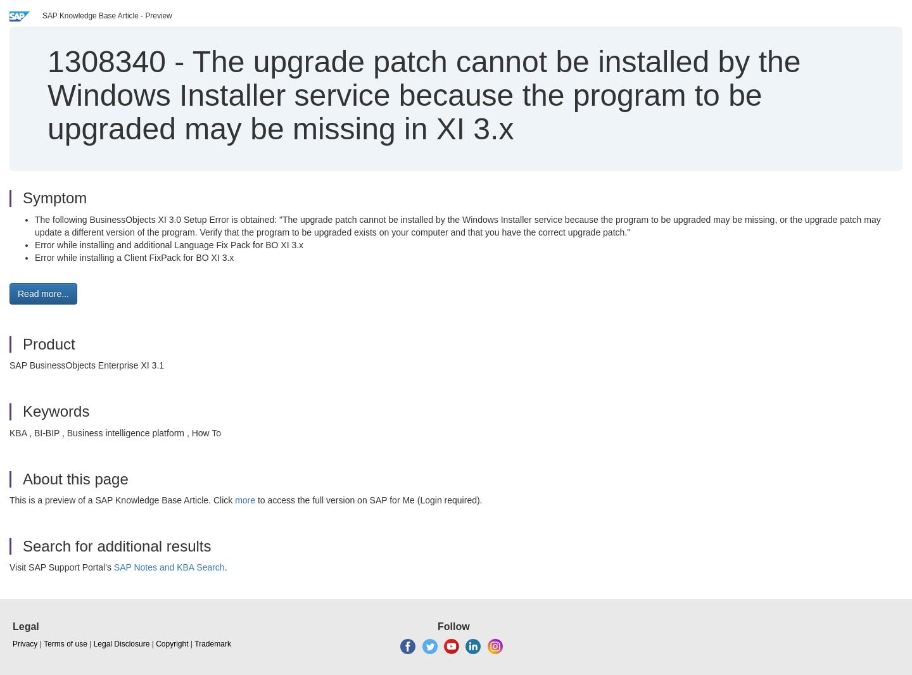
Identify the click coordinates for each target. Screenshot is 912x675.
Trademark (212, 644)
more (245, 500)
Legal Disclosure (122, 644)
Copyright (172, 644)
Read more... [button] (43, 294)
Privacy (25, 644)
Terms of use (65, 644)
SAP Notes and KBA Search (169, 567)
